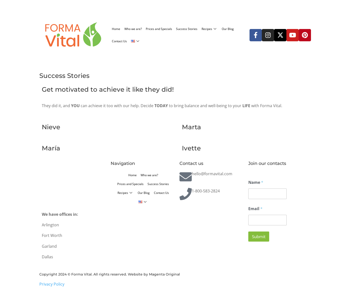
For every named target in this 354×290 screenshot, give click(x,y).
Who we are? (141, 28)
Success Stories (212, 28)
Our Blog (146, 41)
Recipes (121, 41)
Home (118, 28)
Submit (259, 236)
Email (255, 208)
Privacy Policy (51, 284)
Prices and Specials (176, 28)
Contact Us (171, 41)
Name (255, 182)
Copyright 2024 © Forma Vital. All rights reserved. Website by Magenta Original (109, 274)
